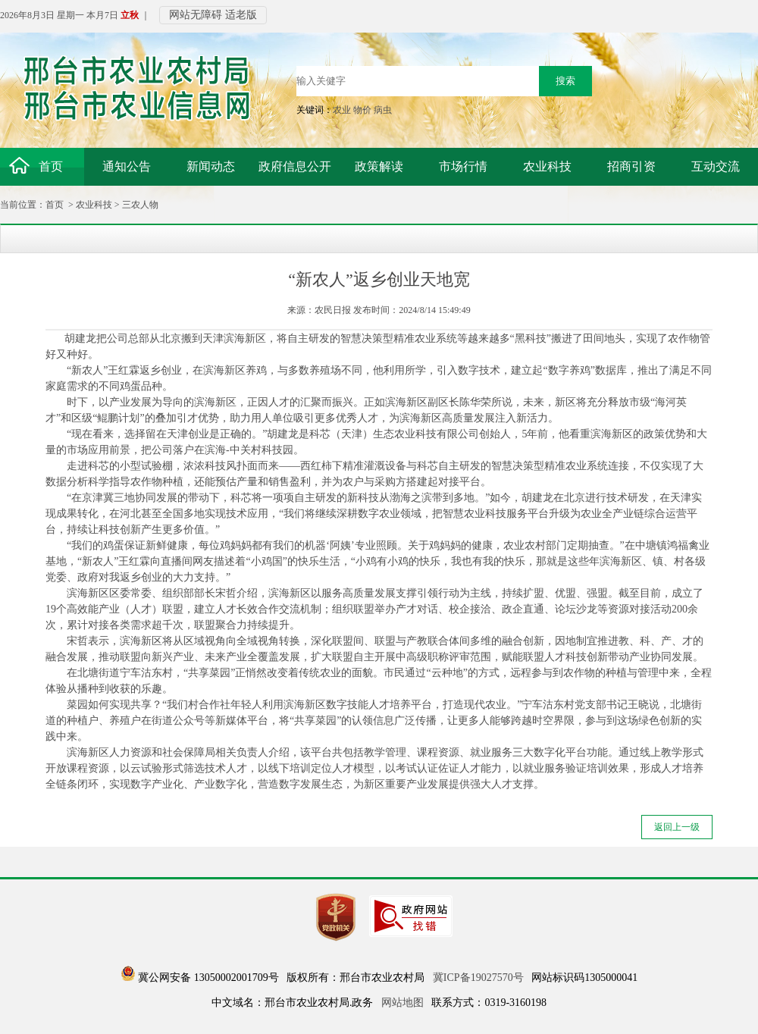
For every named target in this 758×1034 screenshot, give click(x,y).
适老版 (241, 14)
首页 (54, 204)
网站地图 (402, 1002)
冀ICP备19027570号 (478, 977)
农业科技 (94, 204)
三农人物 (140, 204)
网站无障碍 (195, 14)
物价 (362, 110)
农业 (342, 110)
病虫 (383, 110)
